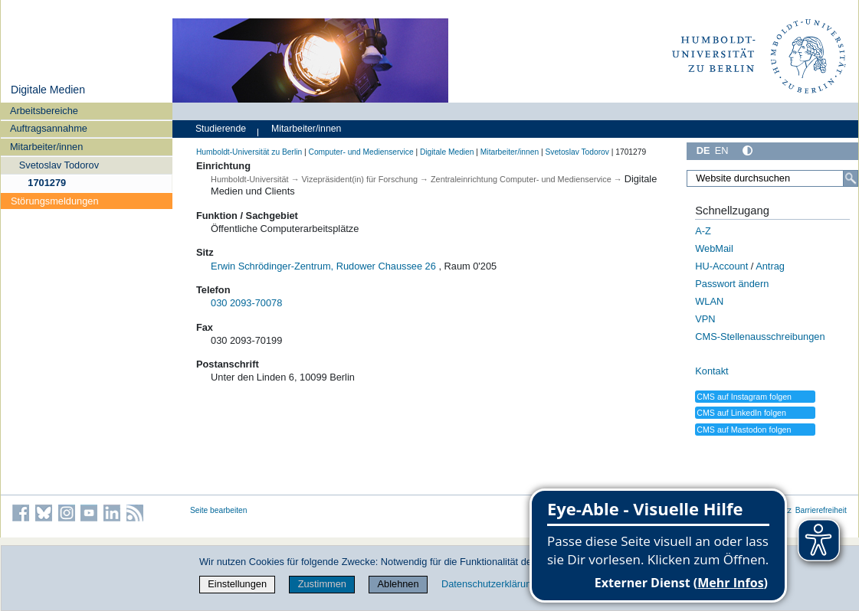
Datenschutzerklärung (488, 584)
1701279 (47, 182)
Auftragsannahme (48, 128)
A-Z (703, 231)
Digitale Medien (48, 89)
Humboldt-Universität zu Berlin (249, 152)
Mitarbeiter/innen (46, 146)
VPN (705, 319)
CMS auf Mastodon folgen (744, 429)
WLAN (709, 301)
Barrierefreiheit (821, 510)
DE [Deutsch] (703, 150)
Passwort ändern (732, 283)
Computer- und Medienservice (360, 152)
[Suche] (850, 178)
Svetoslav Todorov (59, 165)
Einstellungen (237, 584)
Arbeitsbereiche (44, 110)
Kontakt (711, 371)
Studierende (220, 128)
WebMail (714, 248)
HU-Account (721, 266)
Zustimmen (322, 584)
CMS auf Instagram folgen (744, 396)
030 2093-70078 (246, 303)
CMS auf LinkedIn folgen (741, 412)
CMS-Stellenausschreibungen (760, 336)
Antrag (770, 266)
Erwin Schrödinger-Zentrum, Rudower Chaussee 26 (323, 266)
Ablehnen (398, 584)
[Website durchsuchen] (772, 178)
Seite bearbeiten (219, 510)
